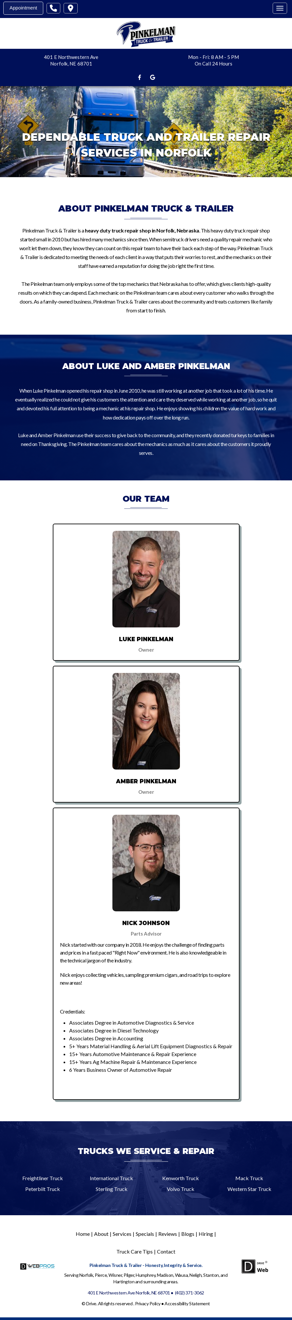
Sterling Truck (111, 1189)
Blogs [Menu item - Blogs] (187, 1234)
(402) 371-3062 (189, 1292)
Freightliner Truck (42, 1178)
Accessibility (177, 1303)
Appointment (23, 7)
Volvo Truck (180, 1189)
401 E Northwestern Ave (71, 57)
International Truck (111, 1178)
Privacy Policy (148, 1303)
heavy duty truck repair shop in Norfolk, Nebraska (142, 230)
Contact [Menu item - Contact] (166, 1251)
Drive (91, 1303)
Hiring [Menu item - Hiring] (206, 1234)
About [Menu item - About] (101, 1234)
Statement (199, 1303)
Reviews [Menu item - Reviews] (167, 1234)
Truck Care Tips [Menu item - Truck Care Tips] (134, 1251)
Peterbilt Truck (42, 1189)
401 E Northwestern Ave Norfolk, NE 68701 (129, 1292)
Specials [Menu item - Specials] (145, 1234)
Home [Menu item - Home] (83, 1234)
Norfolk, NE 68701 (71, 63)
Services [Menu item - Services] (122, 1234)
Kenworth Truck (180, 1178)
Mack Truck (249, 1178)
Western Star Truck (249, 1189)
